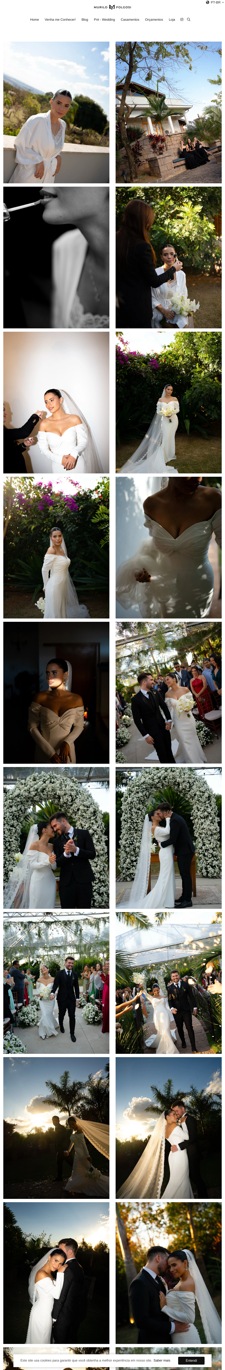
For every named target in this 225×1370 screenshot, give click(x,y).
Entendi (191, 1360)
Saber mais (162, 1360)
